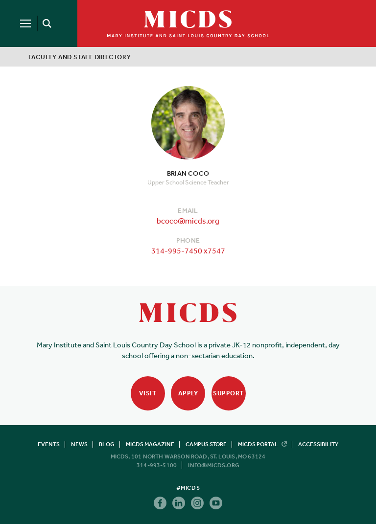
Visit (148, 393)
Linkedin (178, 503)
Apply (188, 393)
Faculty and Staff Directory (79, 57)
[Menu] (25, 23)
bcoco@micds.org (188, 221)
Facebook (160, 503)
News (79, 444)
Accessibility (318, 444)
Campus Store (206, 444)
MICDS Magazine (150, 444)
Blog (107, 444)
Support (228, 393)
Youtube (216, 503)
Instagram (197, 503)
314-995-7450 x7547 (188, 250)
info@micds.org (213, 465)
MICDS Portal (262, 444)
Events (49, 444)
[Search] (45, 23)
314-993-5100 (157, 465)
